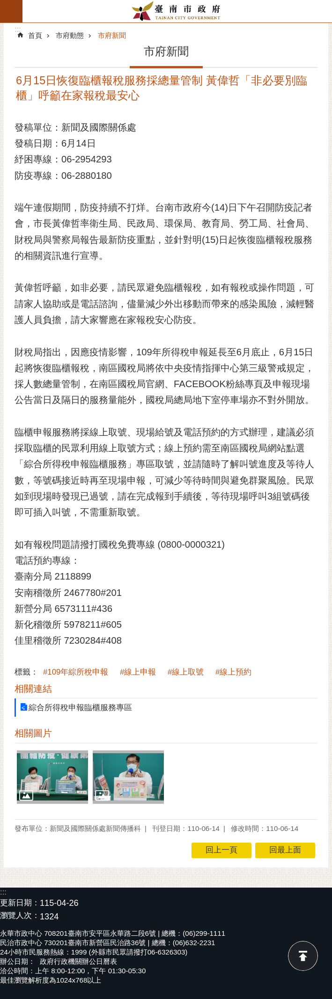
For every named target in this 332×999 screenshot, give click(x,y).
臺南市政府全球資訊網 (177, 11)
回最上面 (303, 956)
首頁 (35, 35)
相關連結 (33, 688)
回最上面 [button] (285, 849)
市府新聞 (112, 35)
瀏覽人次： (20, 916)
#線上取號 (186, 672)
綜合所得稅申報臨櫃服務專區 (80, 707)
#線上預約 (233, 672)
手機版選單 (11, 11)
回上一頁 (221, 849)
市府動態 (70, 35)
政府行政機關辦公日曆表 (78, 961)
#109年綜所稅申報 (75, 672)
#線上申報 (138, 672)
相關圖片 (33, 733)
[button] (52, 777)
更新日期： (20, 902)
